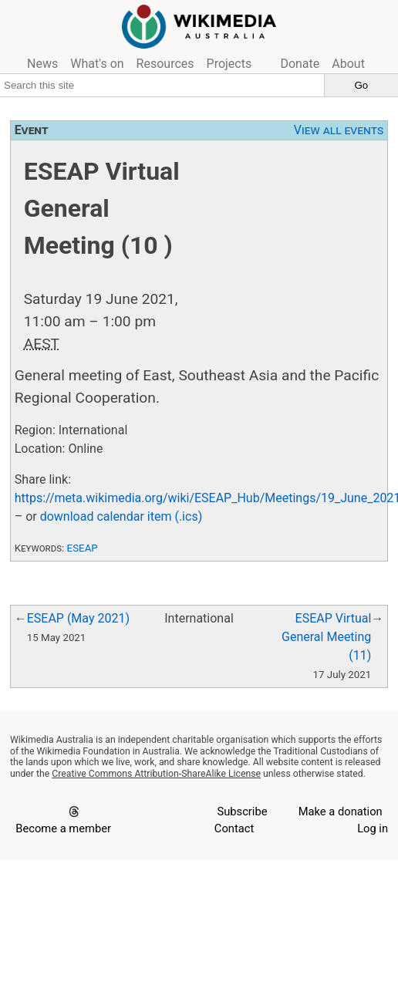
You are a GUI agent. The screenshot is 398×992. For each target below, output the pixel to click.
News (42, 63)
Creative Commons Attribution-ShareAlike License (156, 773)
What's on (96, 63)
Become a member (63, 828)
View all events (339, 130)
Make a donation (340, 811)
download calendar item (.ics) (121, 516)
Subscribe (242, 811)
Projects (229, 63)
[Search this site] (162, 84)
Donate (299, 63)
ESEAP (82, 548)
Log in (372, 828)
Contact (234, 828)
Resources (165, 63)
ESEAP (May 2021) (78, 618)
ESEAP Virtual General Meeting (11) (326, 637)
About (348, 63)
